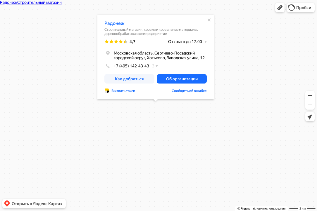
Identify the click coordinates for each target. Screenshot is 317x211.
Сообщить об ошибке (189, 91)
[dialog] (155, 57)
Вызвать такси (123, 91)
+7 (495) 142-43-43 (126, 66)
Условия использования (269, 208)
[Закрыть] (209, 20)
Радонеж (114, 23)
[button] (280, 7)
